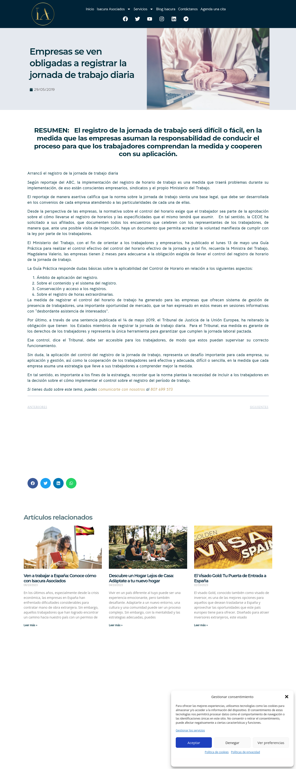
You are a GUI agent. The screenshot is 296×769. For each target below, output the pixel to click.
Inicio (90, 9)
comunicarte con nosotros (121, 389)
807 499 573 (162, 389)
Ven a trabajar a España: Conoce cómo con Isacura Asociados (60, 578)
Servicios (143, 9)
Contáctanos (188, 9)
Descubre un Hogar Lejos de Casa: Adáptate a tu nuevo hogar (141, 578)
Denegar (232, 742)
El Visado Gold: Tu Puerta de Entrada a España (230, 578)
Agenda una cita (213, 9)
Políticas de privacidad (245, 752)
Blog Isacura (165, 9)
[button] (286, 696)
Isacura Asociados (114, 9)
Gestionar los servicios (190, 730)
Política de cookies (217, 752)
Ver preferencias (271, 742)
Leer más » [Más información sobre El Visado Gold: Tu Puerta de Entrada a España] (201, 625)
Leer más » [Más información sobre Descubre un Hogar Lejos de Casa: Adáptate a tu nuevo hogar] (115, 625)
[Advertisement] (148, 441)
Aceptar (194, 742)
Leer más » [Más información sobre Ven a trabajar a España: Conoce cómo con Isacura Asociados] (30, 625)
